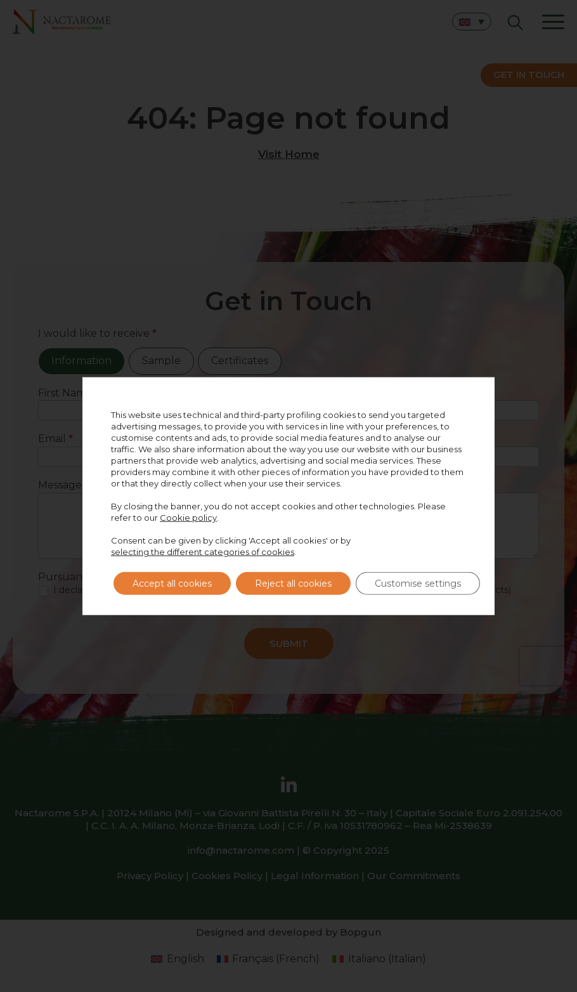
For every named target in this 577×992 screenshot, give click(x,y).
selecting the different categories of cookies (202, 552)
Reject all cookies (293, 583)
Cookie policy (188, 517)
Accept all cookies (172, 583)
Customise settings (418, 583)
